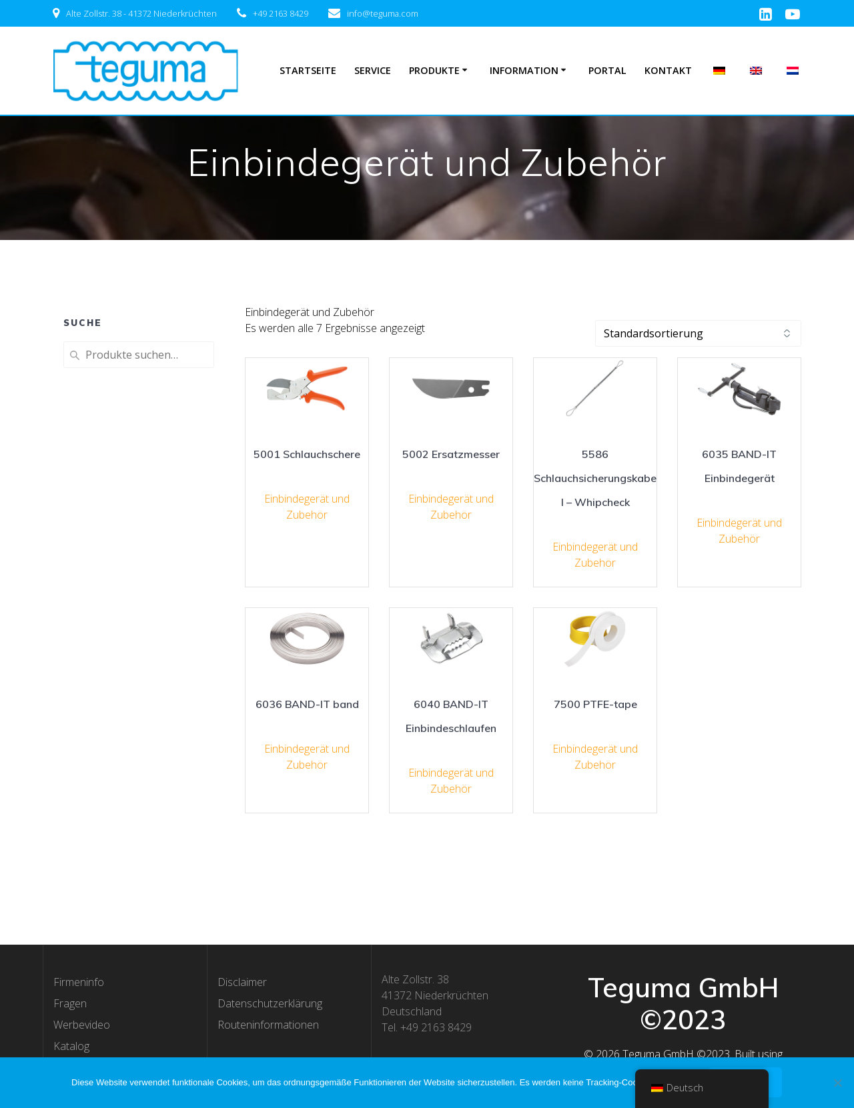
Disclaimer (242, 982)
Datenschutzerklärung (270, 1003)
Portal (607, 70)
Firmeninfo (78, 982)
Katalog (71, 1046)
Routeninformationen (268, 1024)
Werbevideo (81, 1024)
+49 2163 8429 (280, 13)
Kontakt (668, 70)
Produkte (434, 70)
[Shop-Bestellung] (698, 333)
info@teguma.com (382, 13)
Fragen (70, 1003)
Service (372, 70)
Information (524, 70)
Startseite (308, 70)
